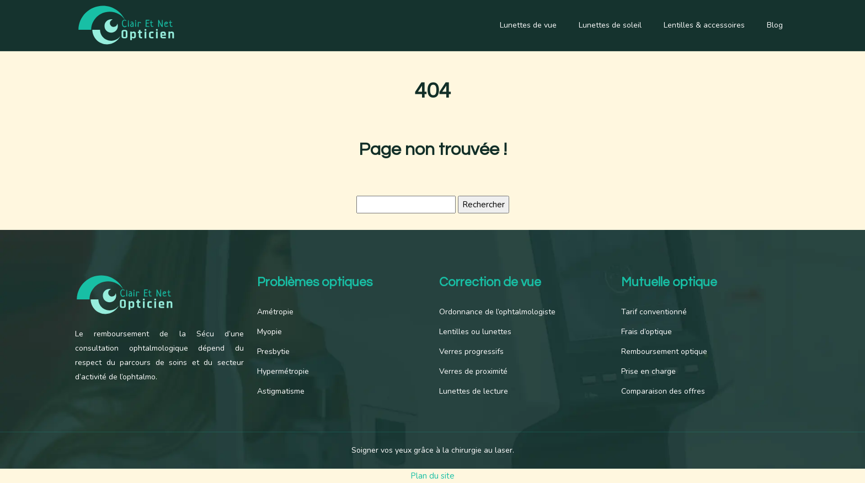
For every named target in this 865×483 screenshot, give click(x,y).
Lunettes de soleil (610, 25)
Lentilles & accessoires (704, 25)
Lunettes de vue (528, 25)
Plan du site (432, 475)
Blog (775, 25)
